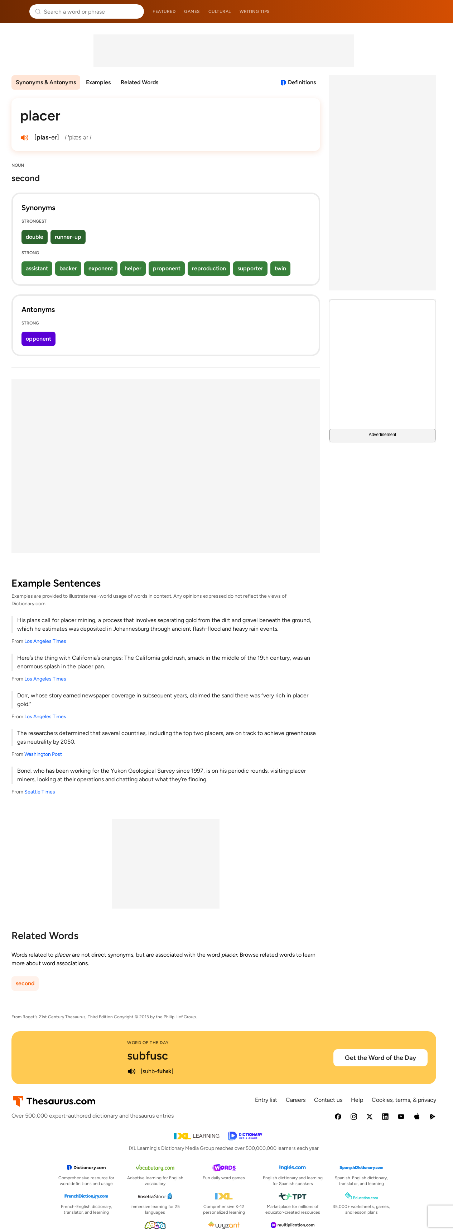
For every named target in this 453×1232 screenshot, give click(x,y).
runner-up (68, 236)
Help (357, 1099)
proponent (166, 268)
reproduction (209, 268)
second (25, 983)
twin (280, 268)
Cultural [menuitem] (219, 11)
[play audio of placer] (24, 137)
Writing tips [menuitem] (255, 11)
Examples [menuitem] (98, 82)
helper (133, 268)
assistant (37, 268)
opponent (38, 338)
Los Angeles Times (45, 641)
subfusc (147, 1055)
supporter (250, 268)
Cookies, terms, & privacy (404, 1099)
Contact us (328, 1099)
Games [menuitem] (192, 11)
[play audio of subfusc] (131, 1071)
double (34, 236)
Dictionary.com (437, 11)
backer (68, 268)
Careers (295, 1099)
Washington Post (43, 754)
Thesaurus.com (16, 11)
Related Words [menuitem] (139, 82)
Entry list (266, 1099)
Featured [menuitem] (164, 11)
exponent (100, 268)
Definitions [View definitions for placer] (302, 82)
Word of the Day (148, 1042)
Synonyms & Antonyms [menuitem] (46, 82)
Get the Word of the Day (380, 1058)
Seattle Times (39, 792)
